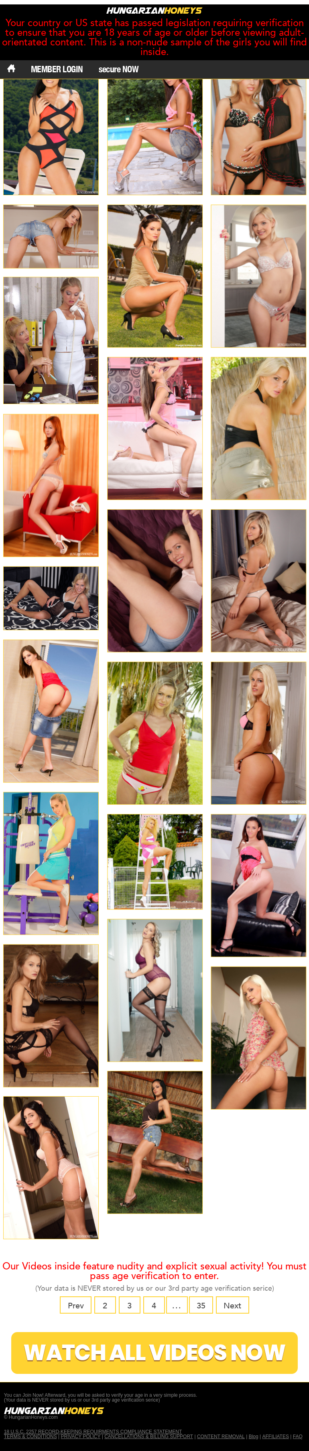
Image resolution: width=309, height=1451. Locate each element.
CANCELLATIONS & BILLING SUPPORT (148, 1436)
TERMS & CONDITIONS (30, 1436)
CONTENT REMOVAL (221, 1436)
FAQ (298, 1436)
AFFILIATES (275, 1436)
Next (232, 1305)
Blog (253, 1436)
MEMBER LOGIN (57, 69)
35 (201, 1305)
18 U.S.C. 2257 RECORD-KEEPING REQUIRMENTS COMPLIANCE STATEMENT (93, 1431)
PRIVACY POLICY (80, 1436)
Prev (76, 1305)
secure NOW (119, 69)
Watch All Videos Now (154, 1353)
